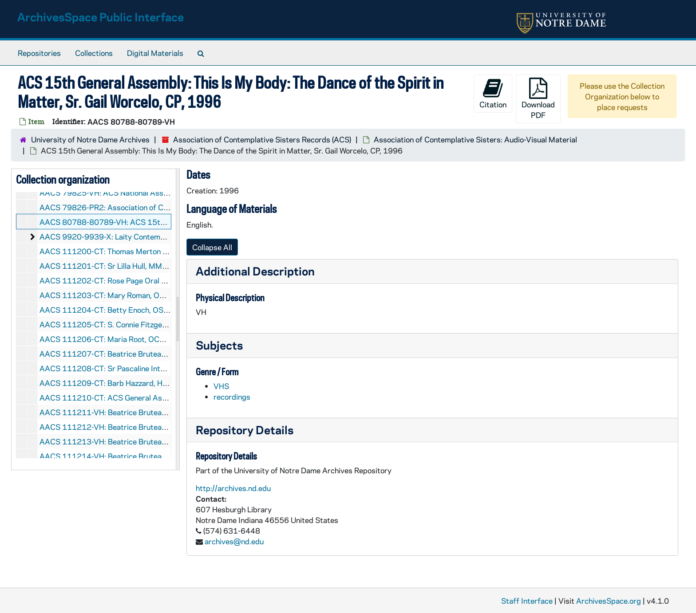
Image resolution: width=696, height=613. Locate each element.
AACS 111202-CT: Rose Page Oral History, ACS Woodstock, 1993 (154, 280)
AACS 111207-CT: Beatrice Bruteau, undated (118, 353)
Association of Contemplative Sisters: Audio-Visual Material (475, 139)
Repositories (39, 53)
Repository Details (244, 429)
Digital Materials (155, 53)
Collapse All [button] (212, 247)
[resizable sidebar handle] (177, 319)
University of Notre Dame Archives (90, 139)
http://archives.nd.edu (233, 488)
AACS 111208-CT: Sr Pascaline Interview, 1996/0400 (134, 368)
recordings (232, 396)
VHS (221, 386)
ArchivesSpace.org (608, 600)
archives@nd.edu (234, 541)
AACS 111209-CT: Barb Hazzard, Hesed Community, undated (145, 383)
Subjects (219, 345)
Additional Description (255, 270)
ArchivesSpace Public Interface (100, 16)
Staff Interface (527, 600)
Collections (94, 53)
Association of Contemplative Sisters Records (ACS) (262, 139)
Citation (492, 93)
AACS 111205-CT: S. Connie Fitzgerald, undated (123, 324)
